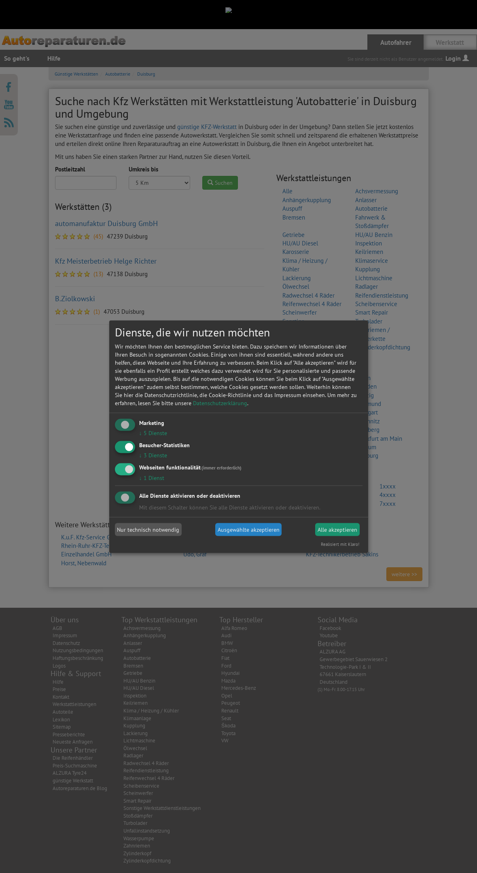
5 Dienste (153, 433)
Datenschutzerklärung (220, 403)
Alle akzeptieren (337, 529)
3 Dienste (153, 455)
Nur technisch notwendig (148, 529)
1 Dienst (151, 477)
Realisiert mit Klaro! (340, 544)
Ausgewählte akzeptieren (249, 529)
